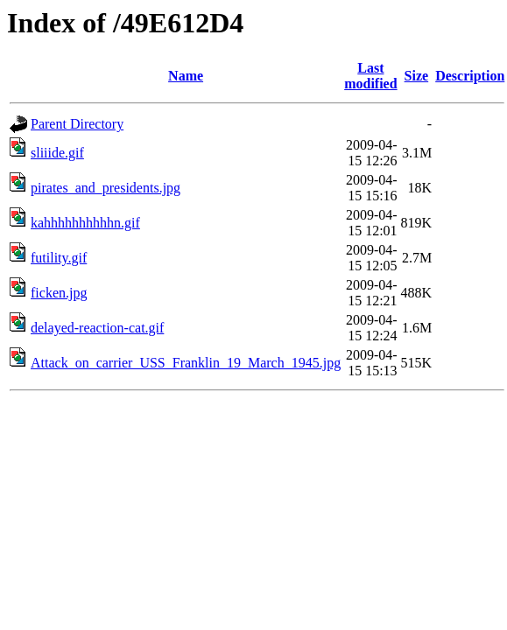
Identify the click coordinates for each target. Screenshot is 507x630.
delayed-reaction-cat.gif (97, 327)
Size (417, 75)
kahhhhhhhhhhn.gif (85, 222)
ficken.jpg (59, 292)
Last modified (370, 75)
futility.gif (59, 257)
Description (469, 75)
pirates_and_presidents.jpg (105, 187)
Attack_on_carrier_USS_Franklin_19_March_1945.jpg (186, 362)
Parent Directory (77, 123)
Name (185, 75)
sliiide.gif (57, 152)
